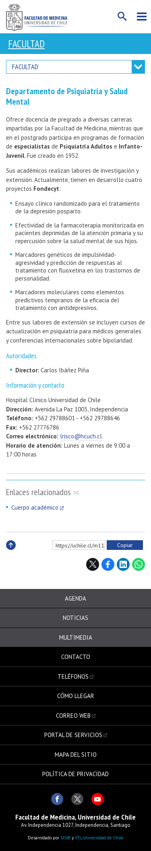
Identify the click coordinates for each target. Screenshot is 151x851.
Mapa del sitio (76, 754)
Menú (142, 16)
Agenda (75, 598)
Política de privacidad (75, 774)
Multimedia (75, 637)
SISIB (65, 838)
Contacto (75, 657)
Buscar (122, 16)
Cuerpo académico (34, 507)
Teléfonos (73, 676)
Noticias (75, 618)
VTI (78, 838)
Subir (11, 554)
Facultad (26, 43)
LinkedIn (123, 564)
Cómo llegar (75, 696)
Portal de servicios (73, 735)
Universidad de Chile (103, 838)
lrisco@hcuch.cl (81, 436)
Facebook (108, 564)
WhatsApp (138, 564)
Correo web (73, 715)
